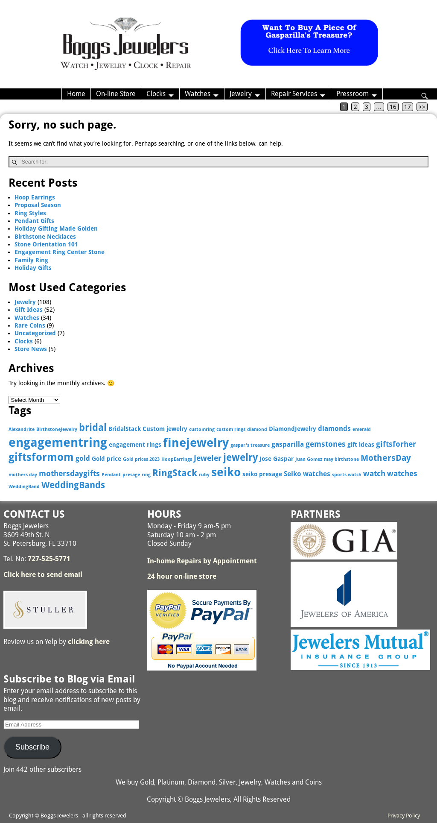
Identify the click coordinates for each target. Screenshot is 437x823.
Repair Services (294, 94)
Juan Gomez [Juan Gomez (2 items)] (308, 459)
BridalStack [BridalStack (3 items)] (124, 428)
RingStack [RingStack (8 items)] (174, 473)
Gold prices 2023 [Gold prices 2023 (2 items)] (141, 459)
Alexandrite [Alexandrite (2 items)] (22, 429)
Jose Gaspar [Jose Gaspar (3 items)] (276, 458)
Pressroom (352, 94)
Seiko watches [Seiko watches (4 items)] (307, 474)
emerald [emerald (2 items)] (362, 429)
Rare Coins (30, 325)
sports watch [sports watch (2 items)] (346, 474)
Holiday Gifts (33, 267)
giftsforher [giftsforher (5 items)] (396, 443)
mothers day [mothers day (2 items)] (23, 474)
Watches (197, 94)
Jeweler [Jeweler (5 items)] (207, 458)
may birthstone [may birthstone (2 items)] (341, 459)
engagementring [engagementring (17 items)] (58, 442)
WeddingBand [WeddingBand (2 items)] (24, 486)
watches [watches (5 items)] (402, 473)
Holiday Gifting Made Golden (56, 228)
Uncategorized (35, 333)
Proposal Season (38, 205)
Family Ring (31, 260)
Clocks (156, 94)
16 (393, 106)
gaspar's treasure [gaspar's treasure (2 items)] (250, 445)
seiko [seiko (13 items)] (226, 472)
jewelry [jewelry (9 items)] (240, 457)
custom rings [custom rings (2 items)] (230, 429)
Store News (31, 349)
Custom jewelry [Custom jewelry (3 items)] (165, 428)
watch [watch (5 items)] (374, 473)
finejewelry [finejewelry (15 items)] (196, 443)
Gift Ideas (29, 309)
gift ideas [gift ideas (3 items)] (360, 444)
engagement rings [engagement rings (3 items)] (135, 444)
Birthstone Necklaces (45, 236)
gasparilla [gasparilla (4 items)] (287, 444)
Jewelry (241, 94)
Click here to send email (42, 575)
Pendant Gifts (34, 220)
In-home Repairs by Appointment (202, 561)
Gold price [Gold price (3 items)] (106, 458)
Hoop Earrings (35, 197)
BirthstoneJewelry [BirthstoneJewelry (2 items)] (56, 429)
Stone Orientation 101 (46, 244)
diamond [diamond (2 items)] (257, 429)
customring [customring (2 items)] (202, 429)
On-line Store (116, 94)
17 (407, 106)
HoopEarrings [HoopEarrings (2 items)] (176, 459)
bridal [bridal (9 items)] (93, 427)
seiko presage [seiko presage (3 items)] (262, 474)
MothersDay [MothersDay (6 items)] (386, 458)
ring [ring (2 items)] (146, 474)
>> (422, 106)
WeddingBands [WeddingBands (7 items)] (73, 485)
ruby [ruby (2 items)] (204, 474)
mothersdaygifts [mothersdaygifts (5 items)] (69, 473)
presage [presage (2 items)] (131, 474)
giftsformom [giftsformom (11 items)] (41, 457)
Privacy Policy (403, 815)
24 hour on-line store (181, 576)
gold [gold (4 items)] (83, 458)
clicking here (89, 642)
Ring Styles (30, 213)
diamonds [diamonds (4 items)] (334, 429)
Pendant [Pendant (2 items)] (111, 474)
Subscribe (32, 747)
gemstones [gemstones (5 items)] (326, 443)
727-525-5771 (49, 559)
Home (76, 94)
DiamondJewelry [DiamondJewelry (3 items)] (292, 428)
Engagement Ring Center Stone (60, 252)
